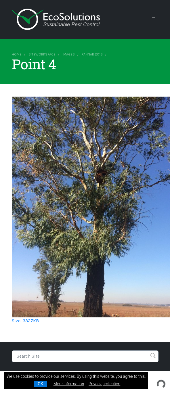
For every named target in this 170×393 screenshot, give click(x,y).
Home (17, 54)
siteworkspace (42, 54)
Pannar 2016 (92, 54)
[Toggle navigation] (153, 19)
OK (40, 384)
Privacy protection (104, 384)
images (68, 54)
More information (69, 384)
